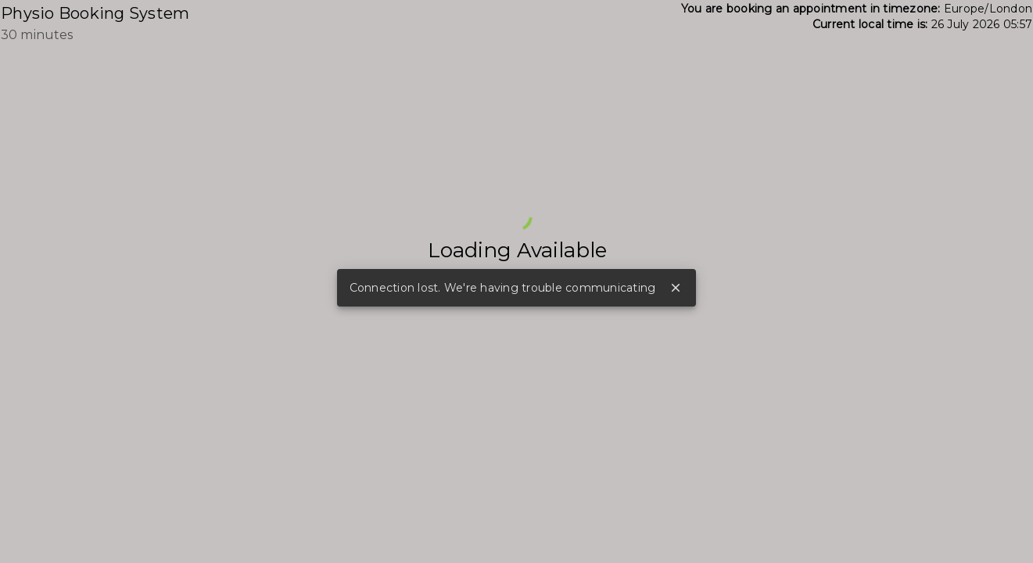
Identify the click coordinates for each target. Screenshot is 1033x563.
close (676, 288)
